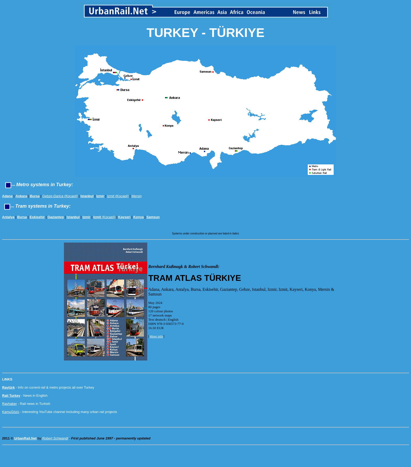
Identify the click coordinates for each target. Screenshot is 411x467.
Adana (7, 196)
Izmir (100, 196)
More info (156, 336)
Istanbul (87, 196)
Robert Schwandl (55, 438)
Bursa (35, 196)
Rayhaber (9, 404)
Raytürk (8, 387)
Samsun (153, 217)
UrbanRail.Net (25, 438)
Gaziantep (56, 217)
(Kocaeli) (104, 217)
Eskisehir (37, 217)
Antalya (8, 217)
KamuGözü (10, 412)
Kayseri (124, 217)
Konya (138, 217)
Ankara (21, 196)
